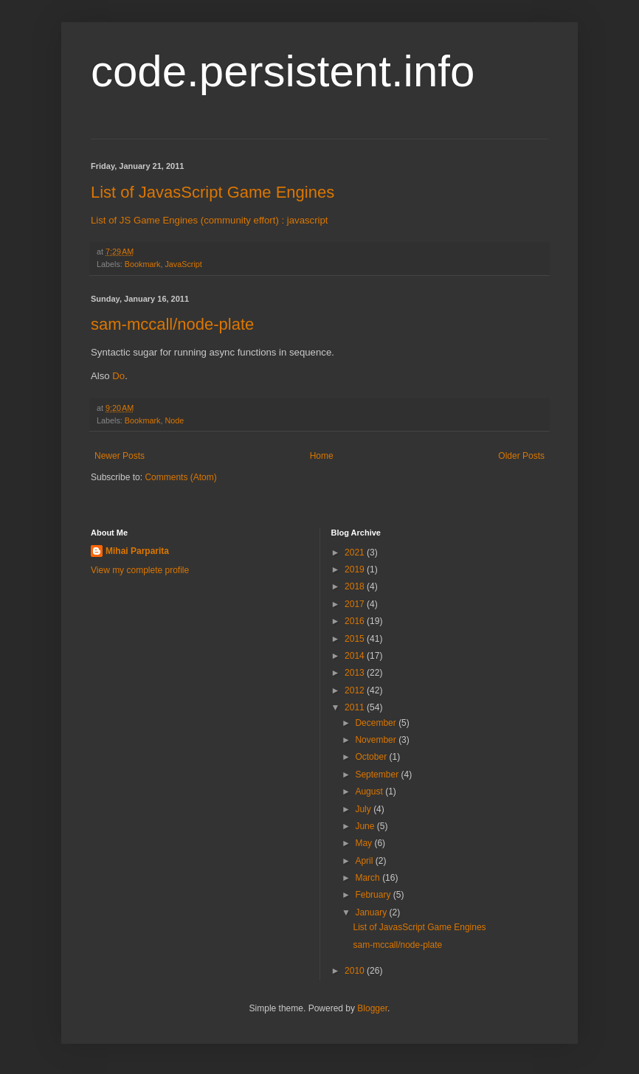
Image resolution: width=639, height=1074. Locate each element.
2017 (356, 604)
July (364, 809)
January (372, 912)
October (372, 757)
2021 (356, 552)
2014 (356, 656)
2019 (356, 569)
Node (174, 420)
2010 (356, 971)
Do (118, 375)
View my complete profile (140, 570)
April (365, 861)
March (368, 878)
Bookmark (143, 264)
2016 (356, 621)
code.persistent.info (282, 71)
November (376, 740)
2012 (356, 690)
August (370, 791)
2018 (356, 586)
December (376, 723)
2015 (356, 639)
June (365, 826)
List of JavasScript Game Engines (212, 192)
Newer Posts (119, 456)
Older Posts (521, 456)
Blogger (372, 1008)
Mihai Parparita (137, 551)
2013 (356, 673)
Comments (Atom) (180, 477)
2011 (356, 707)
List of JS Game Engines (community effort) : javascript (209, 220)
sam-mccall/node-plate (172, 324)
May (364, 843)
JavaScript (183, 264)
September (378, 774)
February (374, 895)
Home (322, 456)
